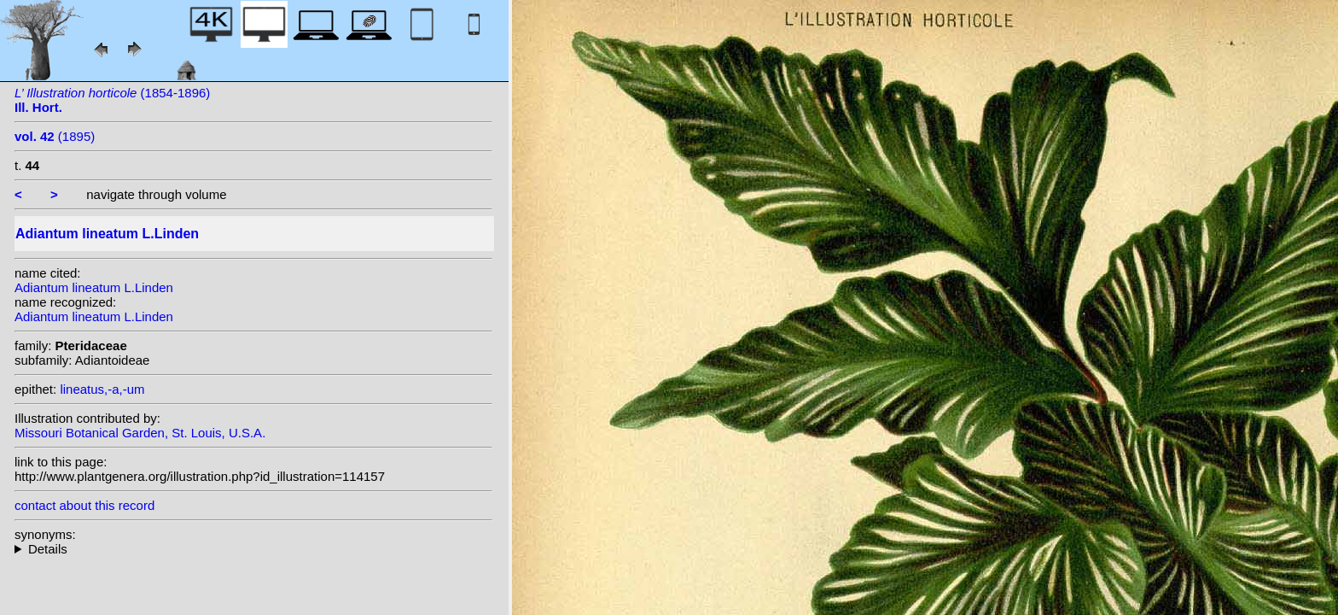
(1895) (55, 136)
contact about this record (84, 505)
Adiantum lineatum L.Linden (94, 287)
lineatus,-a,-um (102, 389)
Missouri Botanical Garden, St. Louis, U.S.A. (140, 432)
